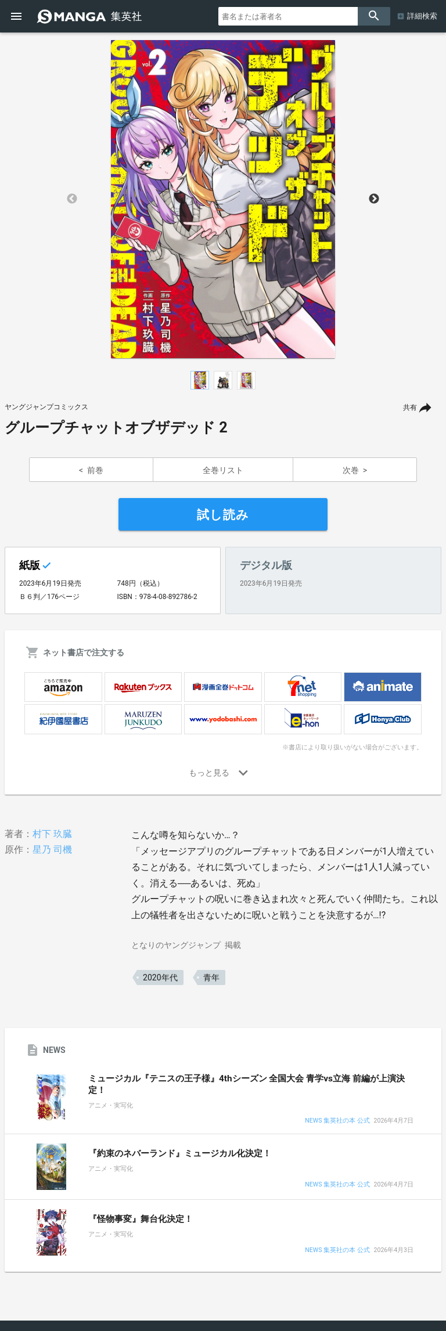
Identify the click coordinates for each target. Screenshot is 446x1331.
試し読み (223, 515)
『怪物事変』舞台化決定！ (140, 1219)
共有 (410, 407)
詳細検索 (422, 16)
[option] (223, 199)
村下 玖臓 (52, 833)
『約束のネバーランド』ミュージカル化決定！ (179, 1153)
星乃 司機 (52, 849)
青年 (211, 977)
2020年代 (160, 977)
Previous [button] (72, 199)
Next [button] (374, 199)
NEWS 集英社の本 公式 (337, 1121)
